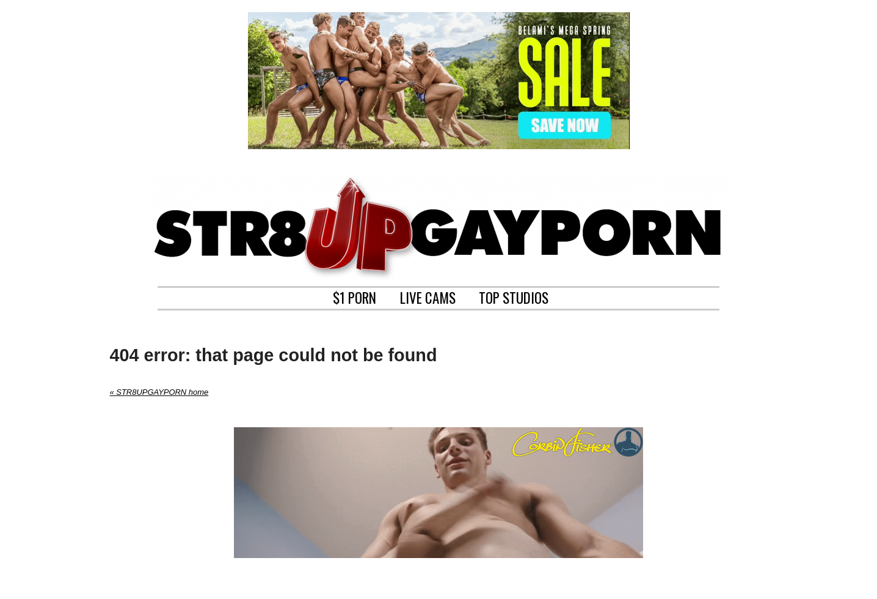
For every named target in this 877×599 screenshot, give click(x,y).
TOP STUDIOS (513, 296)
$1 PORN (354, 296)
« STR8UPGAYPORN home (159, 392)
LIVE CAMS (428, 296)
